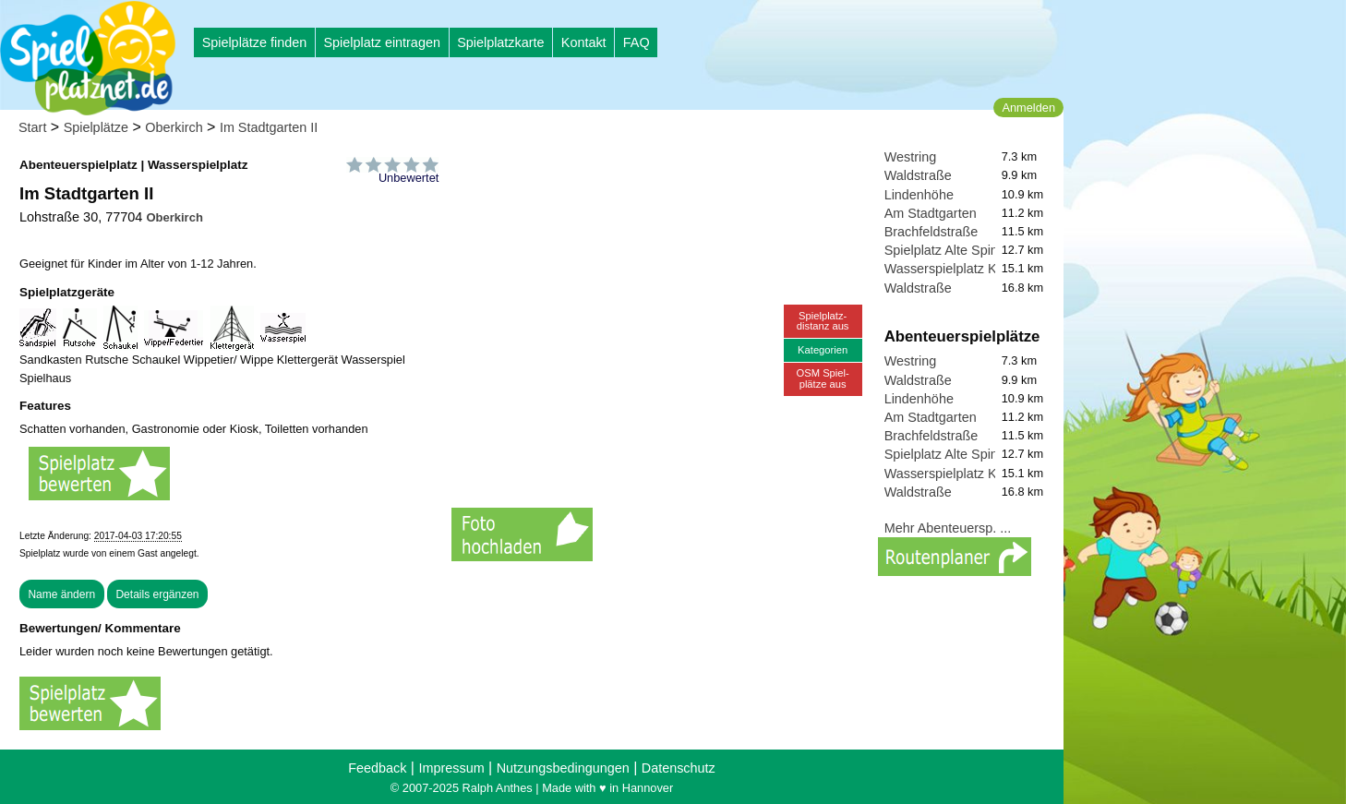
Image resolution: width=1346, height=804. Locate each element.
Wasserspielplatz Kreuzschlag (972, 268)
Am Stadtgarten (930, 213)
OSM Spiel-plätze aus (823, 378)
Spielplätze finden (254, 42)
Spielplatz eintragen (381, 42)
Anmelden (1028, 107)
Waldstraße (918, 175)
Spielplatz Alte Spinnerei (956, 250)
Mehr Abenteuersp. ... (948, 528)
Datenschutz (678, 768)
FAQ (636, 42)
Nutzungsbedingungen (563, 768)
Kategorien (822, 349)
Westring (910, 157)
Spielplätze (96, 127)
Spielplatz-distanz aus (823, 320)
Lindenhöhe (919, 194)
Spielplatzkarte (500, 42)
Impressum (451, 768)
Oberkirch (173, 127)
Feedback (377, 768)
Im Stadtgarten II (269, 127)
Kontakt (584, 42)
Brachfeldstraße (931, 231)
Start (32, 127)
